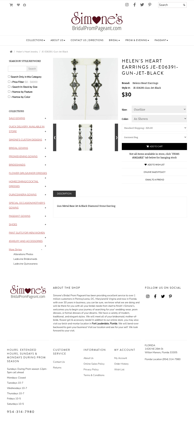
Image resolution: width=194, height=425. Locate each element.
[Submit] (184, 5)
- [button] (41, 249)
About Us (88, 358)
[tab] (28, 118)
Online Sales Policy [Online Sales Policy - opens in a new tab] (154, 172)
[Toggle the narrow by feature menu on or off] (9, 91)
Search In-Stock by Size (24, 87)
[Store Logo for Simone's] (97, 22)
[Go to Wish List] (18, 5)
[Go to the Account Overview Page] (24, 5)
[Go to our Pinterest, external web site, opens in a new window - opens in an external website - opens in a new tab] (150, 5)
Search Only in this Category (26, 77)
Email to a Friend (155, 179)
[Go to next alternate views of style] (116, 137)
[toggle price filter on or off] (9, 82)
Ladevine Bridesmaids (25, 259)
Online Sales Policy (94, 364)
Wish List (119, 369)
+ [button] (45, 118)
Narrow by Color (21, 97)
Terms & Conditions (94, 375)
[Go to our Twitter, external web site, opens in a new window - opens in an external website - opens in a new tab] (142, 5)
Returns (57, 367)
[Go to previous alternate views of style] (54, 137)
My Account (120, 358)
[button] (35, 40)
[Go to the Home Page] (11, 51)
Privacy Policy (91, 369)
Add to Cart (154, 146)
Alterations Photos (23, 254)
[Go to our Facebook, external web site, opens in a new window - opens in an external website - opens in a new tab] (134, 5)
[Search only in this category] (9, 76)
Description (64, 193)
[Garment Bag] (154, 137)
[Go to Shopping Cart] (11, 5)
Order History (121, 364)
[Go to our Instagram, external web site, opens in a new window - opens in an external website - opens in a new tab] (127, 5)
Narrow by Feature (22, 92)
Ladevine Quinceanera (25, 263)
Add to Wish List (154, 164)
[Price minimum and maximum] (32, 82)
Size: (124, 109)
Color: (125, 119)
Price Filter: (18, 82)
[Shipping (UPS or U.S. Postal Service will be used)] (154, 128)
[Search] (172, 5)
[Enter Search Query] (17, 69)
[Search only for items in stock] (9, 86)
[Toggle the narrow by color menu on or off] (9, 97)
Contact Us (59, 362)
